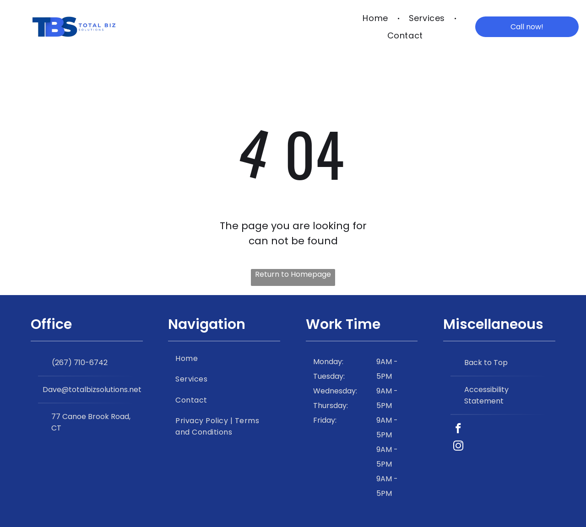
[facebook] (458, 429)
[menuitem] (376, 18)
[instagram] (458, 447)
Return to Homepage (293, 274)
